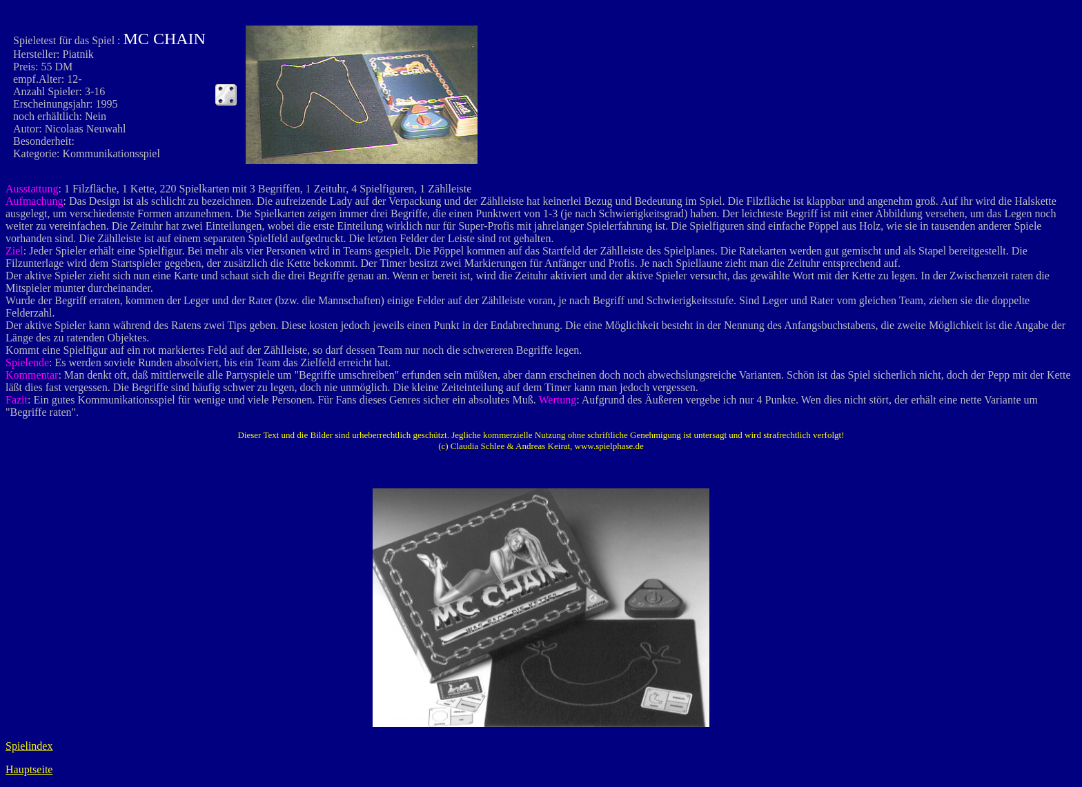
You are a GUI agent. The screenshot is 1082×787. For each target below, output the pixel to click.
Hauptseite (29, 769)
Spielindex (29, 746)
